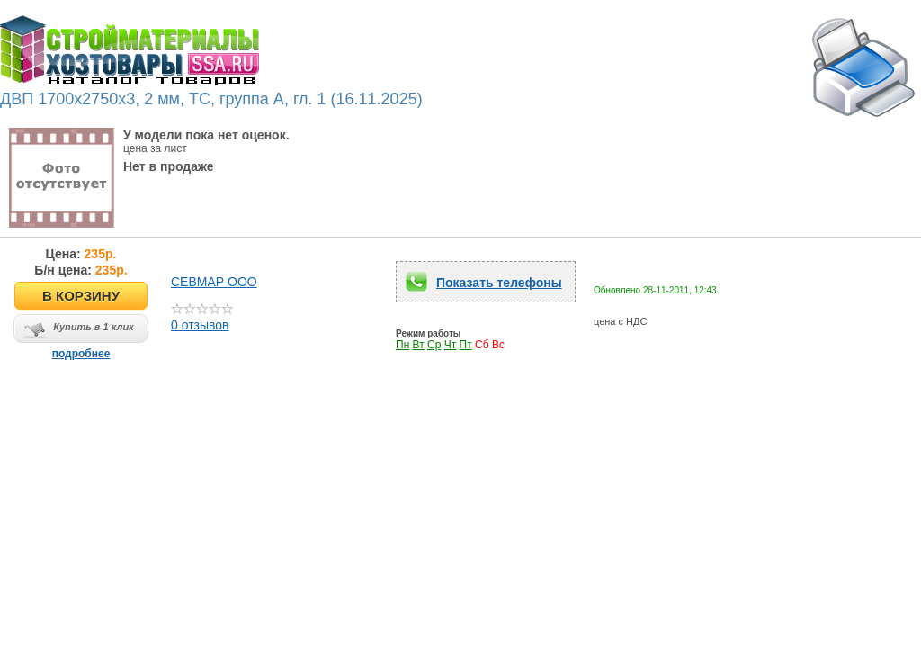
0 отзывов (202, 319)
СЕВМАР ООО (214, 281)
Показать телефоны (499, 282)
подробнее (81, 353)
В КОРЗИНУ (81, 295)
